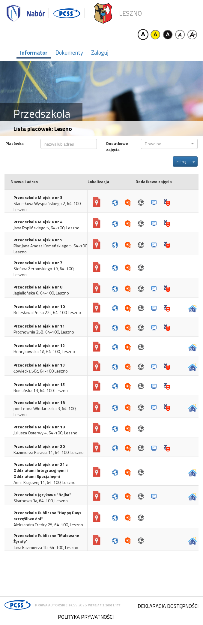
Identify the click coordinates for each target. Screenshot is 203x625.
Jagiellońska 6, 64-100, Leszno (41, 293)
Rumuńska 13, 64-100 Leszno (40, 391)
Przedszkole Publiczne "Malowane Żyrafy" (46, 539)
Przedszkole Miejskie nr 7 (37, 263)
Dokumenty (69, 52)
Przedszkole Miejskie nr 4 (37, 222)
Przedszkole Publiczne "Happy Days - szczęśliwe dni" (48, 516)
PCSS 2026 (78, 605)
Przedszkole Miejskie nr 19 (39, 427)
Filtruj (181, 161)
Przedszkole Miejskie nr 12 (39, 346)
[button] (169, 144)
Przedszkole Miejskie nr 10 (39, 306)
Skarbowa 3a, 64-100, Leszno (40, 501)
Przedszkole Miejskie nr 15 (39, 385)
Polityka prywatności (86, 616)
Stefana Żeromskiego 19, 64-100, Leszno (43, 272)
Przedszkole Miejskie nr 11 (39, 326)
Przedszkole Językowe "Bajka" (42, 495)
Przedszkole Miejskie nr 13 (39, 365)
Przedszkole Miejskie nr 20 (39, 446)
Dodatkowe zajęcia (117, 146)
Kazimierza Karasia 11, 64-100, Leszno (48, 452)
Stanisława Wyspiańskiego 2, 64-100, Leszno (47, 207)
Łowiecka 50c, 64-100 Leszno (40, 371)
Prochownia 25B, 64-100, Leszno (43, 332)
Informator (33, 52)
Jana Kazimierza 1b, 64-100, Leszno (45, 548)
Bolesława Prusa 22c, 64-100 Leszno (47, 312)
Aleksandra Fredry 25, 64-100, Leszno (48, 525)
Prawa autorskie (51, 605)
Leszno (130, 13)
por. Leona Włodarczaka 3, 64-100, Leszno (44, 412)
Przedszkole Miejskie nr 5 (37, 240)
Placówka (14, 143)
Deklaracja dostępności (168, 606)
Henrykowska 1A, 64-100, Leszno (44, 352)
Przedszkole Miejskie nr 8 (37, 287)
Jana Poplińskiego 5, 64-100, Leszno (46, 228)
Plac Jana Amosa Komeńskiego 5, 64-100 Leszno (50, 249)
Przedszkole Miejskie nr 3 (37, 198)
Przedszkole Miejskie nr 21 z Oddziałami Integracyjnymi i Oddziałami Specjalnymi (40, 470)
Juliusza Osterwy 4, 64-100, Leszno (45, 433)
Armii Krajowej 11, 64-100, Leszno (44, 482)
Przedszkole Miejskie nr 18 (39, 403)
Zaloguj (99, 52)
